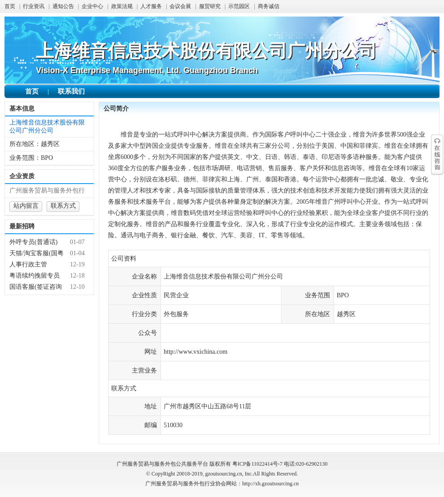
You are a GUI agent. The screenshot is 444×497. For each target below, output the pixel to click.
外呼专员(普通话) (33, 242)
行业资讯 (33, 6)
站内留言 (26, 205)
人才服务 (151, 6)
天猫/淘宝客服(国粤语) (36, 253)
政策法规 (122, 6)
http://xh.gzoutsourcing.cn (270, 483)
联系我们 (71, 91)
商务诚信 (268, 6)
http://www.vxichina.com (195, 351)
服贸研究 (210, 6)
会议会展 (180, 6)
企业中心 (92, 6)
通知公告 (63, 6)
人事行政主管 (28, 264)
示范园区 (239, 6)
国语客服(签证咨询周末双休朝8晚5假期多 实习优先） (37, 287)
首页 (9, 6)
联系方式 (63, 205)
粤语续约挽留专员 (34, 275)
